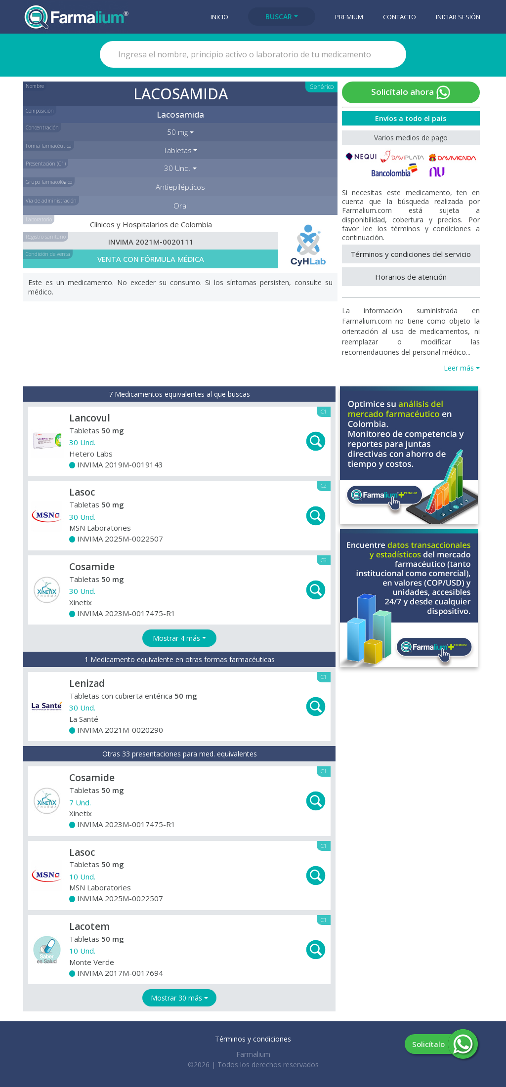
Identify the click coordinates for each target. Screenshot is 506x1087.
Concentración (42, 127)
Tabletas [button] (178, 150)
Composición (40, 110)
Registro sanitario (46, 236)
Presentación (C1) (46, 163)
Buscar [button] (278, 16)
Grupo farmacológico (49, 181)
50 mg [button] (177, 132)
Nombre (35, 86)
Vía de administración (51, 200)
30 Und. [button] (177, 168)
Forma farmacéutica (49, 145)
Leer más (459, 368)
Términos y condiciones (253, 1039)
